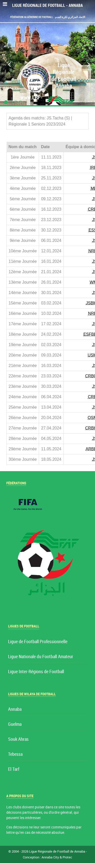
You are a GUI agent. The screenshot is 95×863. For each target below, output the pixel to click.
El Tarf (13, 769)
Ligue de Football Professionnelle (37, 641)
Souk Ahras (18, 739)
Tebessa (15, 754)
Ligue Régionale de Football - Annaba (47, 5)
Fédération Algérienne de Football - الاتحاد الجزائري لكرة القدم (47, 17)
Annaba (15, 709)
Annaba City (50, 857)
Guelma (15, 724)
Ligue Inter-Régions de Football (36, 671)
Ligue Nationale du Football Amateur (40, 656)
